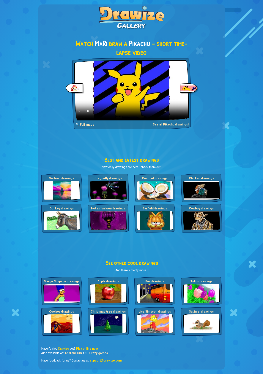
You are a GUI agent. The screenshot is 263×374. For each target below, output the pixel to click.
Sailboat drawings (61, 178)
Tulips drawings (201, 281)
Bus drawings (154, 281)
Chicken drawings (201, 178)
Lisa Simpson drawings (155, 311)
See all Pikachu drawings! (171, 124)
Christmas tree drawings (108, 311)
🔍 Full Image (84, 124)
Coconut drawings (155, 178)
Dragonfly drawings (108, 178)
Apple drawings (108, 281)
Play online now (87, 348)
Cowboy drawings (201, 208)
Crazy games (98, 353)
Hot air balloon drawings (108, 208)
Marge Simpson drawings (62, 281)
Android (70, 353)
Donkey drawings (62, 208)
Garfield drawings (154, 208)
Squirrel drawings (201, 311)
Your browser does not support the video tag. (131, 90)
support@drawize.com (106, 360)
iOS (79, 353)
